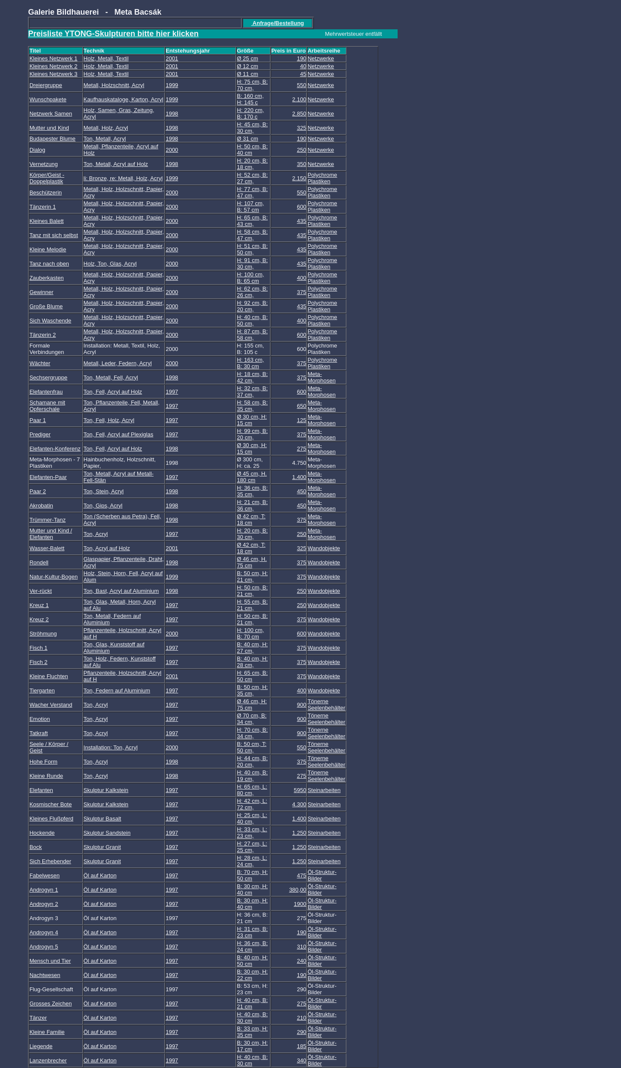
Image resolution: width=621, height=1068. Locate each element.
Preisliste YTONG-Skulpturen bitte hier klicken (113, 33)
